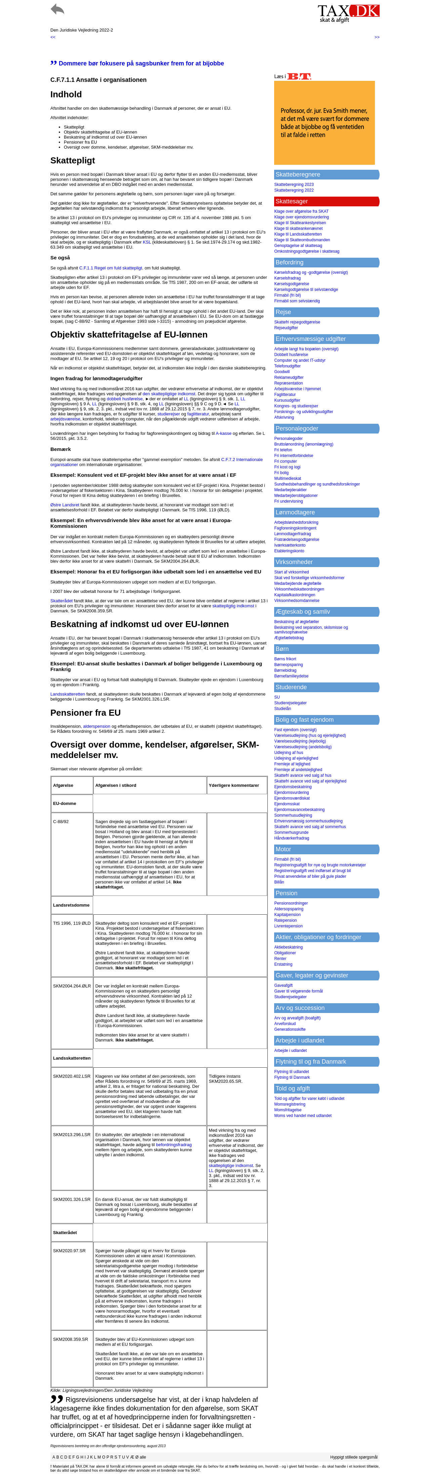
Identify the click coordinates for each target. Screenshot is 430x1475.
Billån (279, 882)
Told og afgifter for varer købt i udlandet (309, 1098)
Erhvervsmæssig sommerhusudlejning (308, 821)
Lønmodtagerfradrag (292, 533)
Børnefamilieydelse (291, 676)
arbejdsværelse (65, 418)
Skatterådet (61, 600)
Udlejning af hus (288, 752)
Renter (280, 958)
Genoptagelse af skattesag (298, 245)
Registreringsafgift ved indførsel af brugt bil (312, 870)
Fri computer (285, 461)
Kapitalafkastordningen (294, 595)
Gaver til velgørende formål (298, 991)
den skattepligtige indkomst (169, 393)
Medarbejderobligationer (295, 495)
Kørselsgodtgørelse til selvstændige (306, 289)
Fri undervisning (288, 501)
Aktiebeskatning (288, 947)
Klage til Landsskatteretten (297, 234)
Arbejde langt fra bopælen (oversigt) (306, 349)
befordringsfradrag (173, 1144)
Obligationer (285, 953)
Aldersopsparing (288, 909)
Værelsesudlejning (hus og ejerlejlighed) (310, 735)
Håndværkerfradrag (291, 838)
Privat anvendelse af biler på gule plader (310, 876)
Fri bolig (281, 472)
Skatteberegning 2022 (293, 190)
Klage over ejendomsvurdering (301, 217)
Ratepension (285, 920)
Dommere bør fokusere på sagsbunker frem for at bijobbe (137, 63)
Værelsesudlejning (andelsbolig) (303, 747)
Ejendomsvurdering (291, 792)
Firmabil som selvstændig (297, 301)
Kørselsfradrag (287, 278)
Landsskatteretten (67, 694)
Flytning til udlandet (291, 1071)
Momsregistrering (289, 1104)
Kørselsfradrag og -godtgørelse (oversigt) (311, 272)
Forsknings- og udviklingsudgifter (303, 411)
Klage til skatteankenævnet (298, 228)
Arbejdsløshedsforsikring (296, 522)
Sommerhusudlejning (293, 815)
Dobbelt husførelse (291, 354)
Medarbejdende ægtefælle (297, 583)
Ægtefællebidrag (289, 637)
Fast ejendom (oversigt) (295, 729)
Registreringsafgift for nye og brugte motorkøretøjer (320, 865)
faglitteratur (198, 413)
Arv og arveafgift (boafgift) (297, 1018)
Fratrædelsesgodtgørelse (296, 539)
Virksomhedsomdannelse (296, 600)
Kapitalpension (287, 914)
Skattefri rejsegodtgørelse (297, 322)
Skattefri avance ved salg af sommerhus (310, 826)
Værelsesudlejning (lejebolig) (300, 741)
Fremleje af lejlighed (292, 764)
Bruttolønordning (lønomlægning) (303, 444)
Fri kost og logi (287, 467)
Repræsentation (288, 383)
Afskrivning (284, 417)
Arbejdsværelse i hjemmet (297, 389)
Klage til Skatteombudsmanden (302, 240)
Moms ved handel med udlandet (303, 1115)
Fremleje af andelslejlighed (298, 769)
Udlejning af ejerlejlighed (296, 758)
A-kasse (223, 433)
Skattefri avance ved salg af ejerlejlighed (310, 781)
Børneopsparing (288, 664)
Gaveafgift (283, 985)
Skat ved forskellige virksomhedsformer (309, 577)
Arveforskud (285, 1023)
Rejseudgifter (286, 327)
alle (143, 1457)
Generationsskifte (289, 1029)
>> (377, 37)
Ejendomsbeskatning (292, 786)
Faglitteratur (285, 394)
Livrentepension (288, 926)
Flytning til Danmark (292, 1077)
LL (186, 398)
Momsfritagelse (287, 1110)
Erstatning (283, 964)
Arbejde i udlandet (290, 1050)
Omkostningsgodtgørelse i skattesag (306, 251)
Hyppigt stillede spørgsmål (354, 1457)
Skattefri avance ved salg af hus (302, 775)
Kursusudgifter (287, 400)
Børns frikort (285, 659)
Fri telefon (283, 450)
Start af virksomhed (291, 572)
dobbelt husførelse (125, 398)
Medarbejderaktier (290, 490)
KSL (147, 242)
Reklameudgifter (288, 377)
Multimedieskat (287, 478)
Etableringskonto (289, 551)
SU (277, 697)
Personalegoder (288, 438)
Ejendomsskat (286, 804)
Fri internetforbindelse (293, 455)
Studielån (282, 708)
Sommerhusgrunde (291, 832)
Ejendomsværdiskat (291, 798)
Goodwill (282, 371)
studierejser (169, 413)
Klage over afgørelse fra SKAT (301, 211)
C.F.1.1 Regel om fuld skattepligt (110, 267)
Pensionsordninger (291, 903)
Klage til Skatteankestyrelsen (300, 222)
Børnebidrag (285, 670)
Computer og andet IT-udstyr (300, 360)
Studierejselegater (290, 703)
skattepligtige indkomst (231, 1165)
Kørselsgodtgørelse (291, 284)
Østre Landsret (64, 504)
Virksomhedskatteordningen (299, 589)
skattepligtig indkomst (233, 605)
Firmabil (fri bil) (287, 295)
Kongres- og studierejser (296, 406)
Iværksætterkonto (289, 545)
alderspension (97, 726)
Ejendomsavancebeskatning (299, 809)
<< (52, 37)
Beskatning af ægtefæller (296, 621)
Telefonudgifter (287, 366)
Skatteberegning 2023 (293, 184)
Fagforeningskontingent (295, 528)
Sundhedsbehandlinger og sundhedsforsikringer (317, 484)
